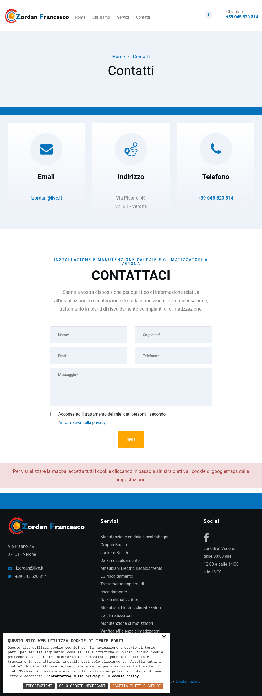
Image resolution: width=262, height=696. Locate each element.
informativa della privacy (82, 422)
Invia (131, 439)
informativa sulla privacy (74, 676)
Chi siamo (101, 17)
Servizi (123, 17)
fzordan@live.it (46, 198)
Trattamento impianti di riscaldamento (122, 588)
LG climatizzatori (116, 615)
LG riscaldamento (116, 576)
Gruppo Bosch (113, 544)
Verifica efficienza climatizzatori (130, 631)
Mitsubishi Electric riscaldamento (131, 568)
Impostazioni (39, 685)
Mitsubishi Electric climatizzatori (130, 607)
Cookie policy (188, 681)
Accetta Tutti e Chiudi (136, 685)
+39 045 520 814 (242, 16)
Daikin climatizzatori (119, 599)
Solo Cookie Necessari (82, 685)
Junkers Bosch (114, 552)
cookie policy (125, 676)
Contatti (143, 17)
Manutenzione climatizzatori (126, 623)
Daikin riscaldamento (120, 560)
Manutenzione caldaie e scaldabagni (134, 536)
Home (80, 17)
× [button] (164, 637)
